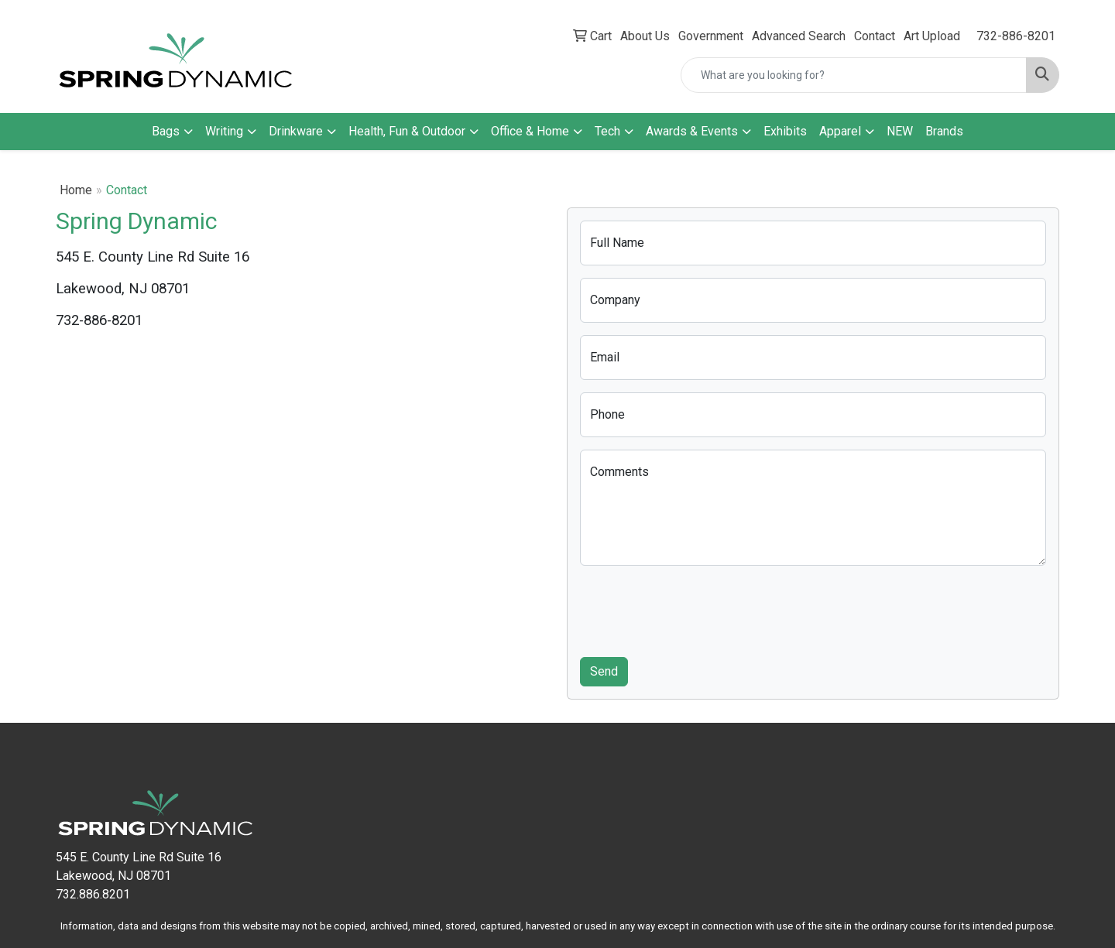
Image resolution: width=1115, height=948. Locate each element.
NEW (900, 131)
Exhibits (785, 131)
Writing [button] (224, 131)
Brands (944, 131)
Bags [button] (166, 131)
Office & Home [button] (530, 131)
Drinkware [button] (296, 131)
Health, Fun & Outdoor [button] (406, 131)
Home (76, 190)
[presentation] (697, 608)
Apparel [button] (840, 131)
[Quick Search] (854, 75)
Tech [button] (607, 131)
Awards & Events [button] (692, 131)
